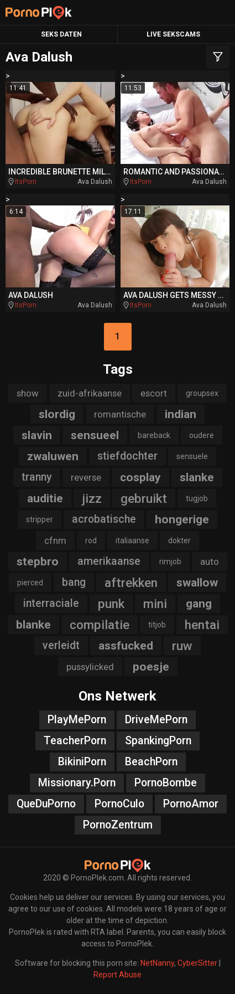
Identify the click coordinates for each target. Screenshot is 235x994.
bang (74, 582)
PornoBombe (165, 782)
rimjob (170, 561)
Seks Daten (61, 34)
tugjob (197, 498)
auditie (45, 498)
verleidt (61, 645)
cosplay (140, 477)
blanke (33, 624)
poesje (151, 666)
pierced (30, 582)
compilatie (99, 624)
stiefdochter (127, 456)
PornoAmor (190, 803)
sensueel (95, 435)
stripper (39, 519)
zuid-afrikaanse (90, 393)
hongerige (182, 519)
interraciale (51, 603)
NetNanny (157, 963)
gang (199, 603)
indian (180, 414)
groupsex (202, 393)
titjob (157, 624)
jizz (92, 498)
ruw (182, 645)
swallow (197, 582)
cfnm (55, 540)
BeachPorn (151, 761)
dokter (179, 540)
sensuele (192, 456)
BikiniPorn (82, 761)
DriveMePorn (156, 719)
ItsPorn (25, 182)
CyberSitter (197, 963)
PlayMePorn (77, 719)
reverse (86, 477)
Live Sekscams (173, 34)
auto (209, 561)
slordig (57, 414)
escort (153, 393)
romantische (120, 414)
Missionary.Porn (77, 782)
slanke (197, 477)
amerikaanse (108, 561)
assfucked (125, 645)
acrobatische (104, 519)
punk (111, 603)
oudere (201, 435)
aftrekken (131, 582)
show (28, 393)
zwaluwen (53, 456)
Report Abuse (117, 974)
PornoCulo (119, 803)
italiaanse (132, 540)
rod (91, 540)
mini (155, 603)
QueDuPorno (46, 803)
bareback (154, 435)
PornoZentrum (118, 824)
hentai (202, 624)
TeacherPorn (75, 740)
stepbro (38, 561)
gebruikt (144, 498)
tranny (37, 477)
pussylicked (90, 666)
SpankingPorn (158, 740)
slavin (37, 435)
